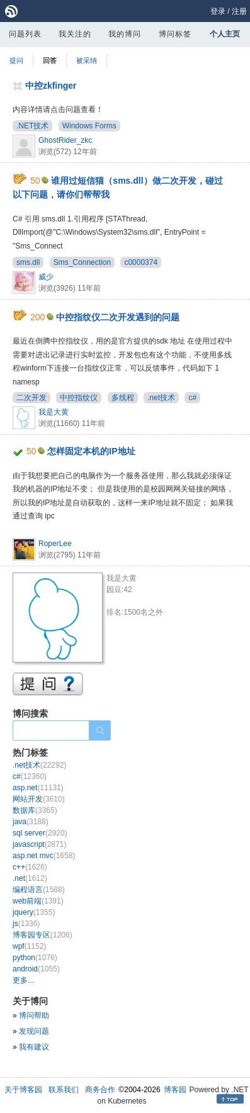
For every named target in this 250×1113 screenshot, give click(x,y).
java (30, 821)
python (35, 957)
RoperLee (55, 543)
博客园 (175, 1089)
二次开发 (31, 397)
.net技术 (161, 397)
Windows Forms (89, 125)
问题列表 (25, 34)
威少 (46, 276)
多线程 (122, 397)
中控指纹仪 (79, 397)
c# (192, 397)
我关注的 (75, 34)
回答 (50, 60)
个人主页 (225, 34)
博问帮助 (34, 1015)
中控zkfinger (51, 86)
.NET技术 (32, 125)
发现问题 (34, 1031)
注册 (239, 11)
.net (30, 878)
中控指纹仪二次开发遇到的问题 (117, 317)
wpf (29, 946)
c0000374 (140, 262)
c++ (30, 867)
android (36, 969)
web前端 (38, 901)
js (26, 923)
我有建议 (34, 1047)
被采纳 (86, 60)
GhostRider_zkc (65, 140)
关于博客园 (23, 1089)
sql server (40, 833)
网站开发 (39, 799)
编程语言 (39, 889)
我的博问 (124, 34)
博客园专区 (42, 935)
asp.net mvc (44, 855)
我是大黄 (53, 412)
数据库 (35, 810)
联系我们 (63, 1089)
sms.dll (28, 262)
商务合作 (100, 1089)
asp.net (38, 787)
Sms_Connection (82, 262)
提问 (16, 60)
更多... (23, 980)
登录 (217, 11)
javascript (39, 844)
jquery (34, 912)
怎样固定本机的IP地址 (91, 451)
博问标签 (175, 34)
